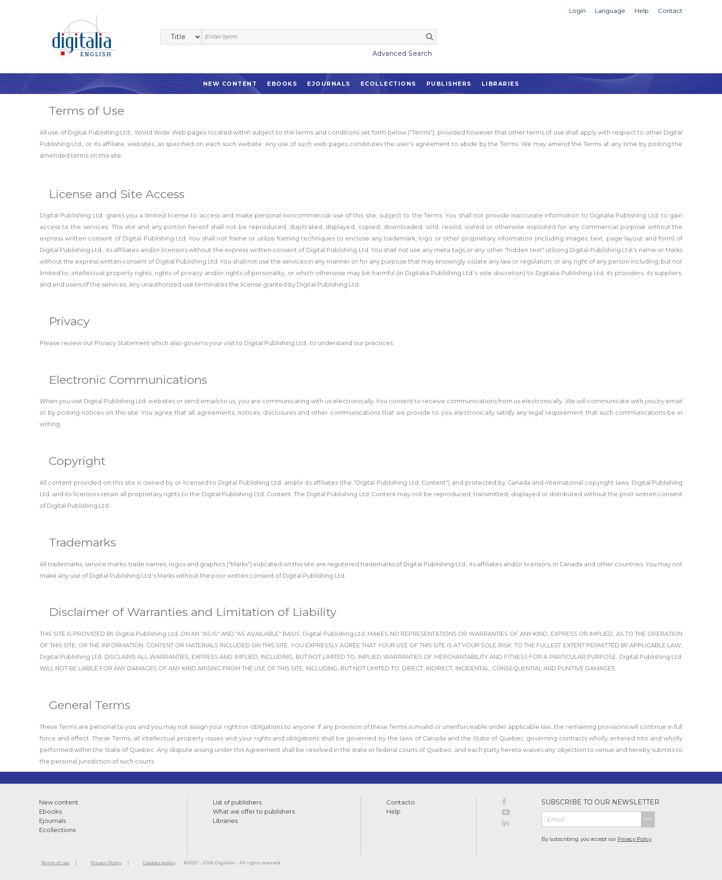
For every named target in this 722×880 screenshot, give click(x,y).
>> (648, 819)
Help (393, 811)
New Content (230, 83)
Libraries (500, 83)
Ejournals (328, 83)
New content (58, 802)
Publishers (449, 83)
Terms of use (55, 863)
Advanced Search (402, 53)
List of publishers (237, 802)
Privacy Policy (634, 839)
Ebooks (282, 83)
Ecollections (388, 83)
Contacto (400, 802)
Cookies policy (159, 863)
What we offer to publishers (254, 811)
